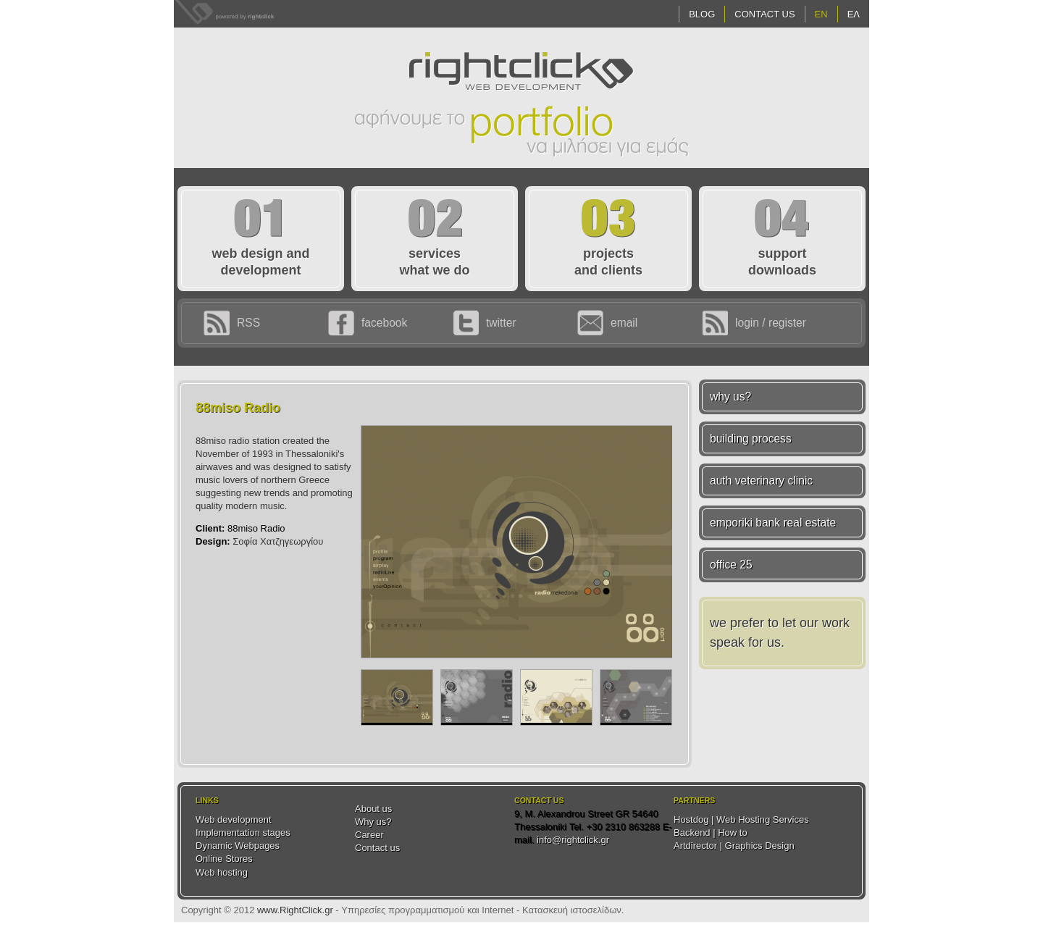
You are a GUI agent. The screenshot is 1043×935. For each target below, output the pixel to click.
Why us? (373, 821)
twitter (501, 322)
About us (373, 808)
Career (369, 834)
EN (821, 14)
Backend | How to (710, 832)
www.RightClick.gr (295, 910)
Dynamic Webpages (238, 845)
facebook (384, 322)
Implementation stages (243, 832)
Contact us (377, 847)
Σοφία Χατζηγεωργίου (278, 541)
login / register (770, 322)
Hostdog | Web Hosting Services (741, 819)
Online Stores (224, 858)
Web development (234, 819)
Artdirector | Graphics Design (734, 845)
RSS (248, 322)
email (624, 322)
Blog (702, 14)
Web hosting (222, 872)
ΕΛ (853, 14)
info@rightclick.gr (573, 839)
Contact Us (764, 14)
